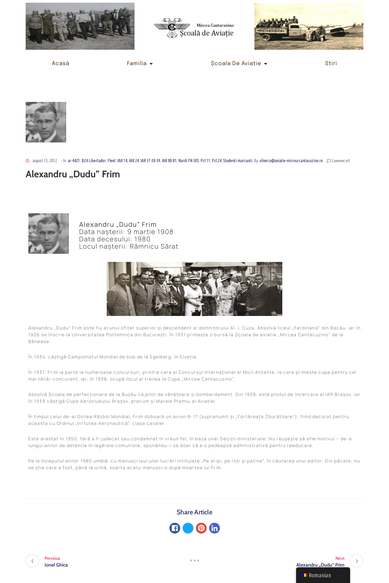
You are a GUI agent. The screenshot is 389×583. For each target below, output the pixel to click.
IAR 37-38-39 (150, 160)
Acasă (60, 63)
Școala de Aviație (239, 63)
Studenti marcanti (237, 160)
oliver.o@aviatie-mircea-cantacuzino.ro (291, 160)
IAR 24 (134, 160)
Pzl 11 (205, 160)
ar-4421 (74, 160)
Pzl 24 (217, 160)
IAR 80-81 (169, 160)
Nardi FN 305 (188, 160)
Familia (140, 63)
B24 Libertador (94, 160)
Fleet (112, 160)
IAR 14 (122, 160)
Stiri (331, 63)
